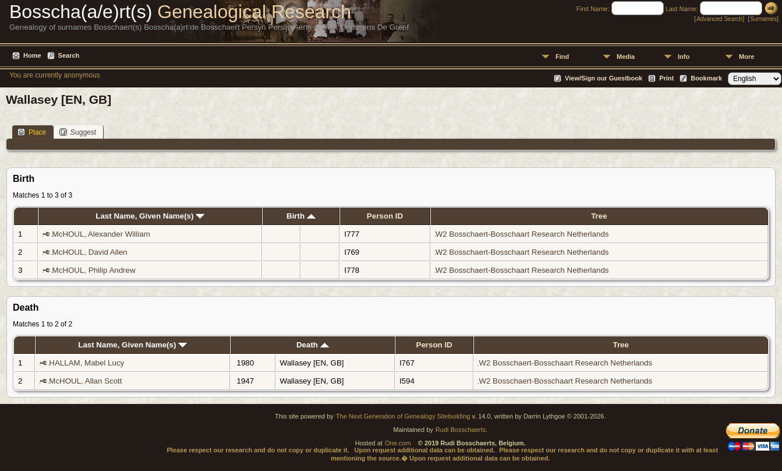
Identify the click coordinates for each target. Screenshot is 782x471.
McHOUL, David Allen (90, 252)
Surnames (763, 19)
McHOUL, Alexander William (101, 234)
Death (312, 344)
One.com (398, 443)
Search (69, 55)
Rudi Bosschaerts (461, 429)
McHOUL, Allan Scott (85, 381)
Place (31, 132)
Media (626, 56)
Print (666, 78)
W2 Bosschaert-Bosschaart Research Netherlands (522, 234)
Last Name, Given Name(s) (149, 216)
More (746, 56)
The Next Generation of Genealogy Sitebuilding (403, 416)
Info (683, 56)
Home (32, 55)
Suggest (77, 132)
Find (562, 56)
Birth (301, 216)
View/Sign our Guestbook (603, 78)
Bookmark (706, 78)
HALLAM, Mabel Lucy (86, 362)
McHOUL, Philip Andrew (94, 270)
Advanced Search (719, 19)
